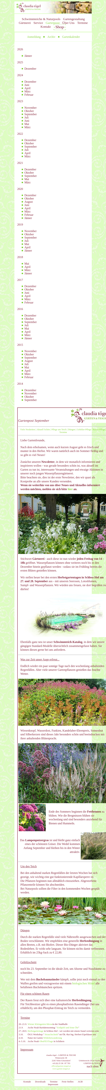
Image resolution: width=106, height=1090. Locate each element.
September (31, 114)
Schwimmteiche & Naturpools (41, 19)
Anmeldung (34, 36)
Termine (82, 23)
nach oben (95, 1063)
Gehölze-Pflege (84, 429)
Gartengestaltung (74, 19)
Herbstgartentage (35, 1031)
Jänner (28, 55)
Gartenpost (52, 23)
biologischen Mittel (83, 983)
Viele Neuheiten (27, 429)
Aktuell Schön (43, 429)
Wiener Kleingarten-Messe (40, 1024)
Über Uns (68, 23)
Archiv (51, 36)
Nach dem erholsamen (33, 447)
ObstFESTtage (46, 1041)
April (28, 88)
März (28, 91)
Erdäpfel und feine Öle (67, 1027)
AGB (80, 1081)
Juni (27, 84)
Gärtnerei (25, 23)
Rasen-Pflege (99, 429)
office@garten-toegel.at (61, 1066)
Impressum (53, 1084)
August (29, 201)
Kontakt (46, 26)
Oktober (29, 110)
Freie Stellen (68, 1081)
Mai (27, 124)
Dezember (30, 68)
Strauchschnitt (51, 1034)
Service (38, 23)
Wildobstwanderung (52, 1038)
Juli (27, 117)
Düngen (71, 429)
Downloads (40, 1081)
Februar (29, 94)
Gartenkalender (71, 36)
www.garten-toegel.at (61, 1069)
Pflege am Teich (58, 429)
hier (70, 489)
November (31, 107)
